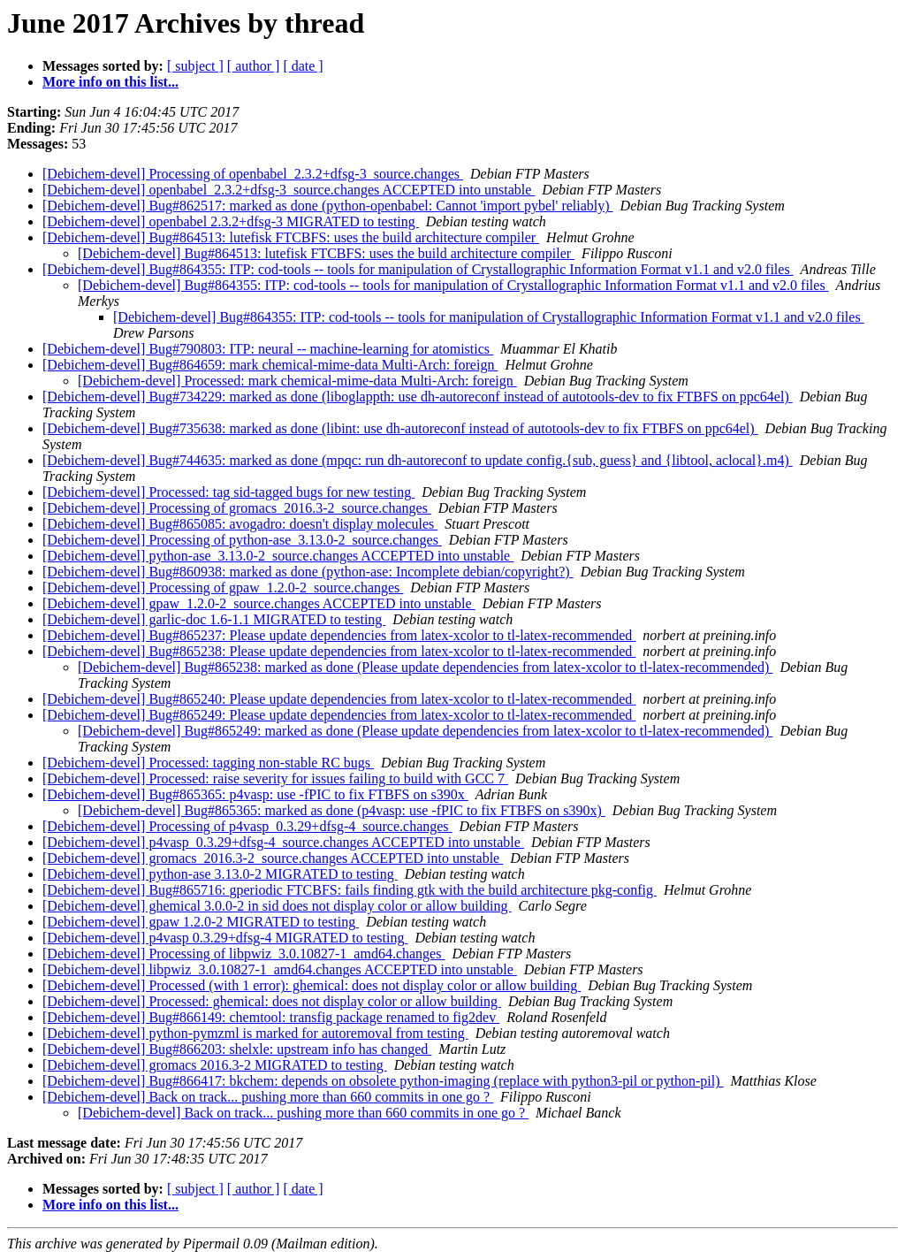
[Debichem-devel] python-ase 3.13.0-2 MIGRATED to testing (220, 873)
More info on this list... (110, 81)
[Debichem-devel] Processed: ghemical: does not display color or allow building (271, 1001)
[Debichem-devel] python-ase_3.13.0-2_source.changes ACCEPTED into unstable (277, 555)
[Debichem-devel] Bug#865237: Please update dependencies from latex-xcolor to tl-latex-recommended (338, 635)
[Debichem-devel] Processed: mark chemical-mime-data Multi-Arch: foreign (297, 380)
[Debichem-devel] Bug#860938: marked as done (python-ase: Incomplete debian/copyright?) (308, 571)
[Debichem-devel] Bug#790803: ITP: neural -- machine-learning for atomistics (267, 348)
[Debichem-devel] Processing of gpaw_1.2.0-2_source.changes (222, 587)
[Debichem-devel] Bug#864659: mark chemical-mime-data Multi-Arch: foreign (270, 364)
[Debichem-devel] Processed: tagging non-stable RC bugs (208, 762)
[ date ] (303, 65)
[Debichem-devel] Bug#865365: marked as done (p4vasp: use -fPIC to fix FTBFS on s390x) (341, 810)
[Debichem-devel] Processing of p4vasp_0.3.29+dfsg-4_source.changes (247, 826)
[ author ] (253, 65)
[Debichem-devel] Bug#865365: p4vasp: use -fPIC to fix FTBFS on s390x (255, 794)
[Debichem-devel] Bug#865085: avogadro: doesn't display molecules (239, 523)
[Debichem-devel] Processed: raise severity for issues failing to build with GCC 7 (275, 778)
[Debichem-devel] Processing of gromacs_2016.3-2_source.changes (236, 507)
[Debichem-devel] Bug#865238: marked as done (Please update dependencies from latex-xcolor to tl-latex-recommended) (425, 667)
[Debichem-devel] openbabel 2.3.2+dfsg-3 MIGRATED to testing (230, 221)
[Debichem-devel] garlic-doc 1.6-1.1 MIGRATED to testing (213, 619)
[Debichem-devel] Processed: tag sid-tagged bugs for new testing (228, 492)
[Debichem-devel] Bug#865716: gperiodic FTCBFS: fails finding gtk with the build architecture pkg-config (349, 889)
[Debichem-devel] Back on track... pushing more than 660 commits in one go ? (267, 1096)
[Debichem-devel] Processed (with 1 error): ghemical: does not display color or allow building (311, 985)
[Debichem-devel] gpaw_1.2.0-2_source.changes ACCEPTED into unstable (258, 603)
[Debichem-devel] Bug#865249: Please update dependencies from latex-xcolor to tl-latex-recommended (338, 714)
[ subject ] (195, 65)
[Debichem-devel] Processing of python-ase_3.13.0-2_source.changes (242, 539)
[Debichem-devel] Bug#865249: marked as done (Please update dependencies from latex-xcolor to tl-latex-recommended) (425, 730)
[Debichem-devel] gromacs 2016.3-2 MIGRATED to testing (214, 1064)
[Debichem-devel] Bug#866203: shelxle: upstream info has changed (236, 1049)
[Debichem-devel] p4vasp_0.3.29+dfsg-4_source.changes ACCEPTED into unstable (283, 842)
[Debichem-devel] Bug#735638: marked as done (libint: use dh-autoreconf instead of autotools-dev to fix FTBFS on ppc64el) (400, 428)
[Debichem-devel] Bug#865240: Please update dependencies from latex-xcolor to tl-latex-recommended (338, 698)
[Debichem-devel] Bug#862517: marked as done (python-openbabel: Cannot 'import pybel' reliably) (327, 205)
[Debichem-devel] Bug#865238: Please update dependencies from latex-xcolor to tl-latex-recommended (338, 651)
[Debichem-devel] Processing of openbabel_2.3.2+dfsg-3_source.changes (252, 173)
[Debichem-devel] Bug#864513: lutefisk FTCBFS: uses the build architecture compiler (290, 237)
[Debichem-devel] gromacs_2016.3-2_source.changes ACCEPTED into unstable (272, 858)
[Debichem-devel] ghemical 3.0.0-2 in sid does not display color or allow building (277, 905)
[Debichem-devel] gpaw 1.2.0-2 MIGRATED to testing (200, 921)
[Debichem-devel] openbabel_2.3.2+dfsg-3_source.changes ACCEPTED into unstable (288, 189)
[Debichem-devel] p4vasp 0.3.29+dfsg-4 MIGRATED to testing (224, 937)
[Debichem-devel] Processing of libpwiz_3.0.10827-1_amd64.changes (243, 953)
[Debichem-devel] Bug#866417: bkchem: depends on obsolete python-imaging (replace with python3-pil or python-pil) (383, 1080)
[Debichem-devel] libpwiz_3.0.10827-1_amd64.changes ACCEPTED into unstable (279, 969)
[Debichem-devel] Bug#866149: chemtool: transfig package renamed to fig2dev (270, 1017)
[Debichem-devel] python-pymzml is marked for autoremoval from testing (255, 1033)
